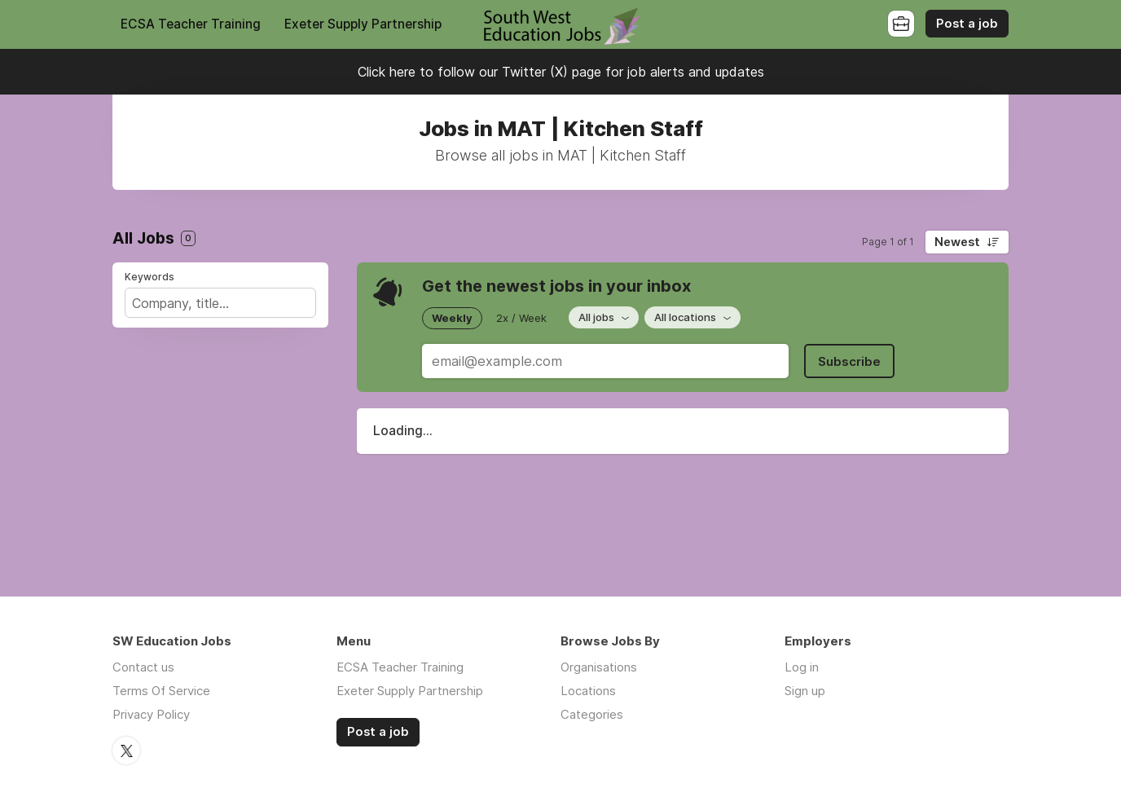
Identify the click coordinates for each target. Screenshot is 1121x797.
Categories (591, 714)
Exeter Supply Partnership (363, 24)
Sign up (805, 690)
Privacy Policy (151, 714)
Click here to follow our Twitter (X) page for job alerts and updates (561, 72)
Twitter (126, 750)
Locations (588, 690)
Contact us (143, 667)
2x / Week (521, 317)
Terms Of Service (161, 690)
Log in (802, 667)
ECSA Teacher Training (191, 24)
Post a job (967, 23)
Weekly (452, 317)
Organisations (598, 667)
